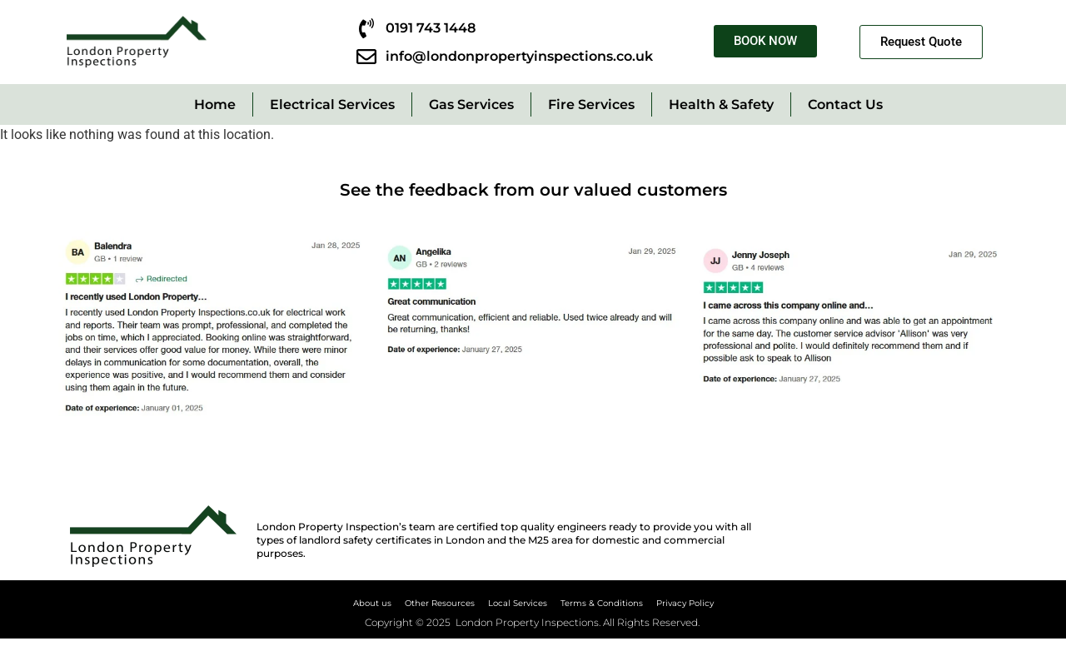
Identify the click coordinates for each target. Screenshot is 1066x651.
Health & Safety (721, 104)
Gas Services (471, 104)
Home (215, 104)
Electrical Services (332, 104)
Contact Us (845, 104)
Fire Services (591, 104)
